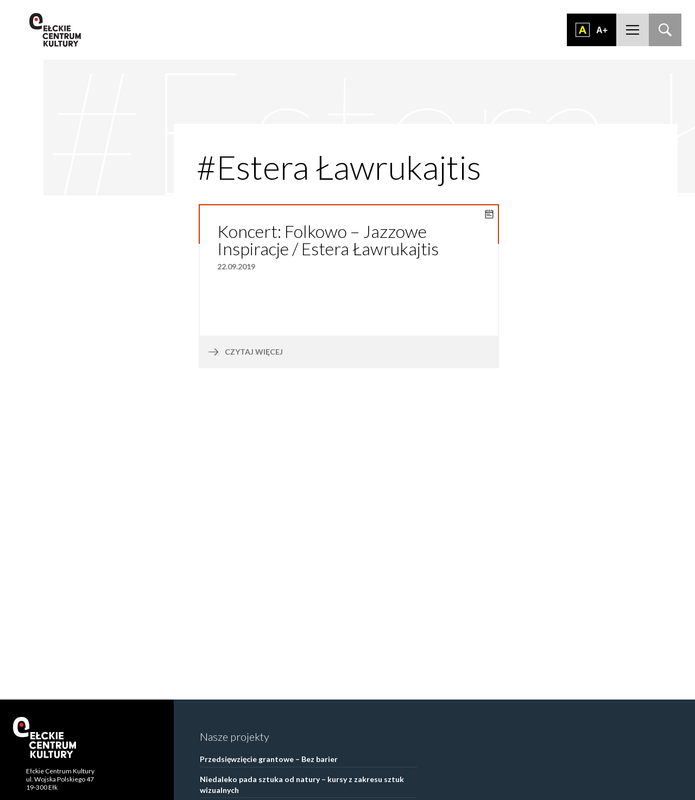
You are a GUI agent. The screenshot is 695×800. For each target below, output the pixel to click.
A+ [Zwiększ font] (602, 30)
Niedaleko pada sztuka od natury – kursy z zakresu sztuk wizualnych (302, 784)
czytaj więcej (281, 352)
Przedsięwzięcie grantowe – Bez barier (269, 759)
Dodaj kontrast (583, 30)
